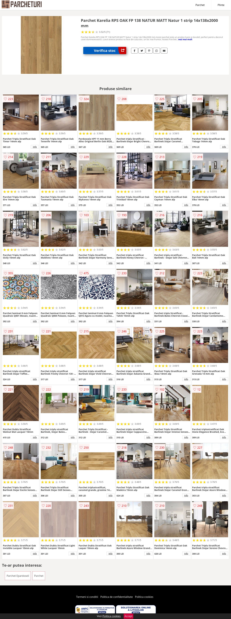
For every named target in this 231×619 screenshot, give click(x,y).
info (35, 146)
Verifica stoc (110, 50)
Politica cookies (144, 597)
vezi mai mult (185, 39)
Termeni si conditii (87, 597)
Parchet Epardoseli (18, 576)
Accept (128, 616)
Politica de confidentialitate (116, 597)
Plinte (221, 5)
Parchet (200, 5)
